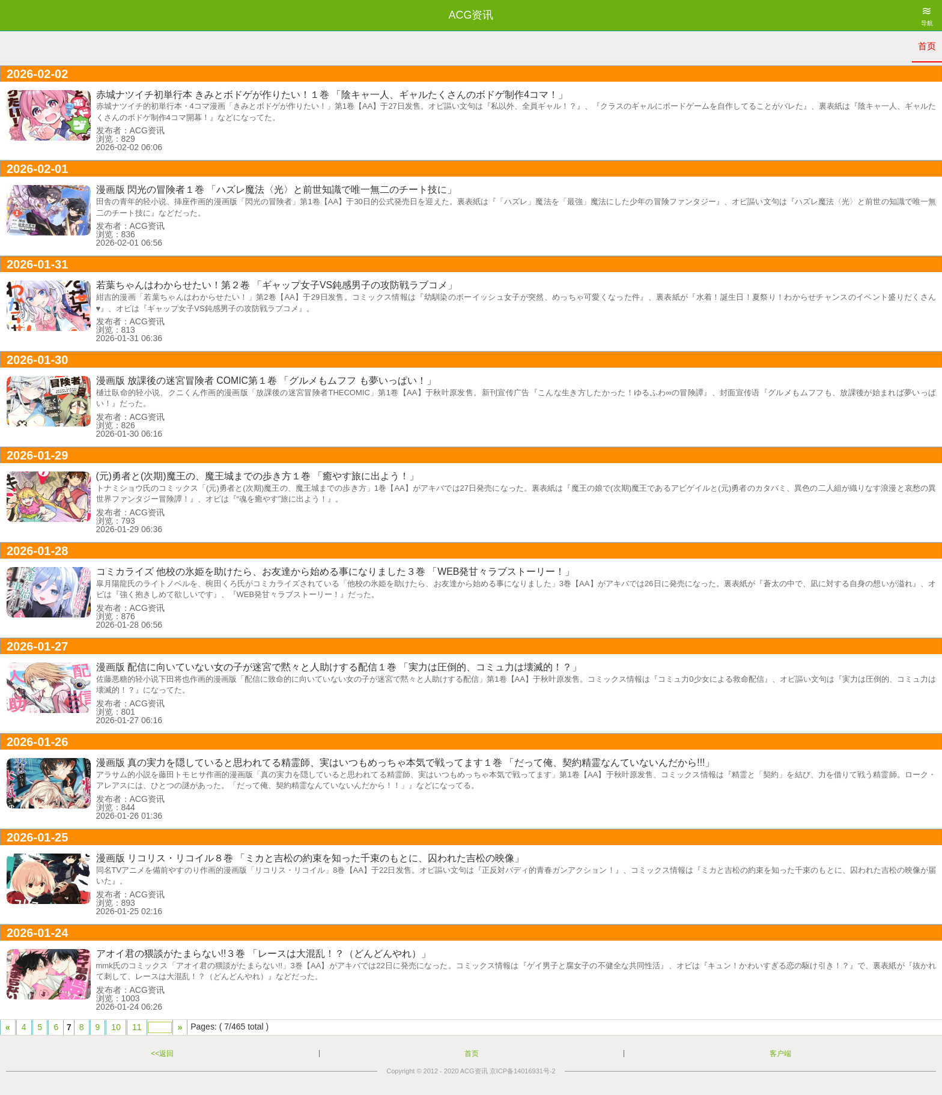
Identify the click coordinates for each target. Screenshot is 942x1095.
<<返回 (162, 1053)
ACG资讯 (474, 1071)
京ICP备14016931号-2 (523, 1071)
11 (137, 1027)
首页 (927, 46)
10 (116, 1027)
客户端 (780, 1053)
